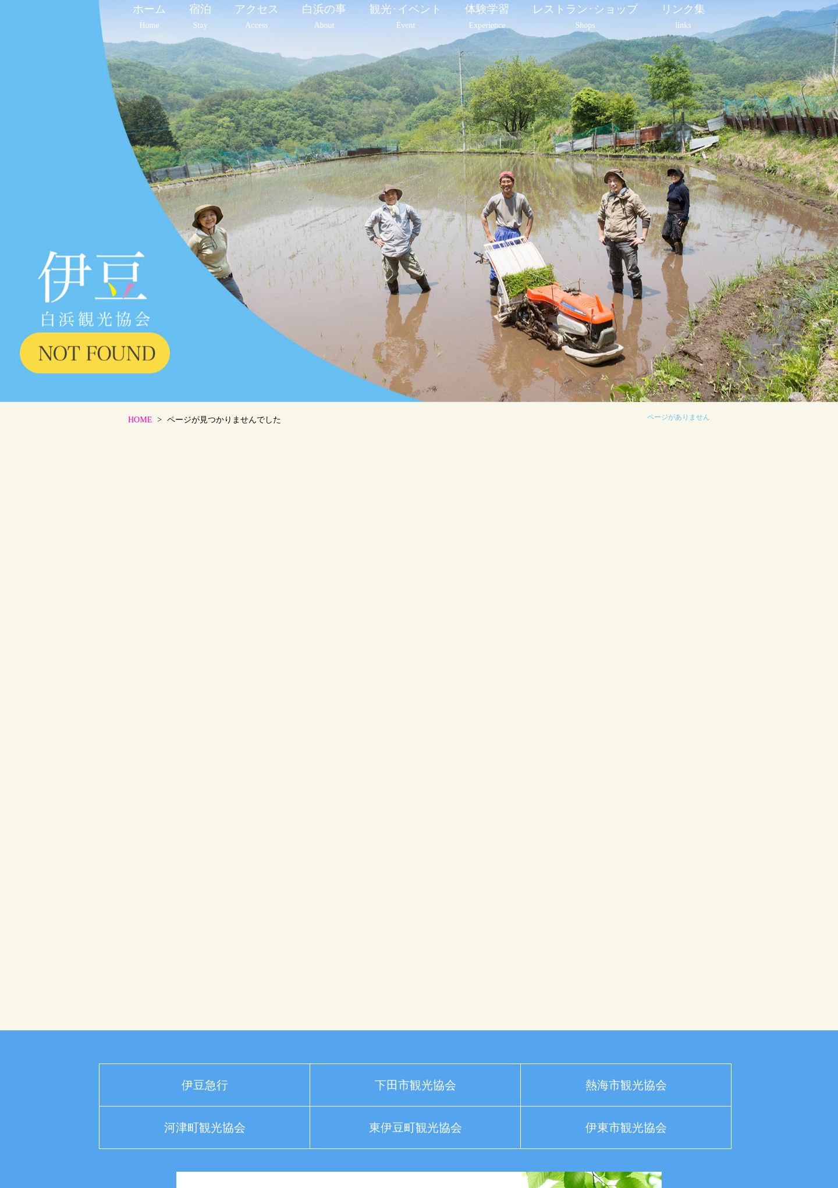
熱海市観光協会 (626, 1085)
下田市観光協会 (415, 1085)
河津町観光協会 (205, 1127)
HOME (140, 419)
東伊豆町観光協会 (415, 1127)
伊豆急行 (205, 1085)
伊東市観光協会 (626, 1127)
